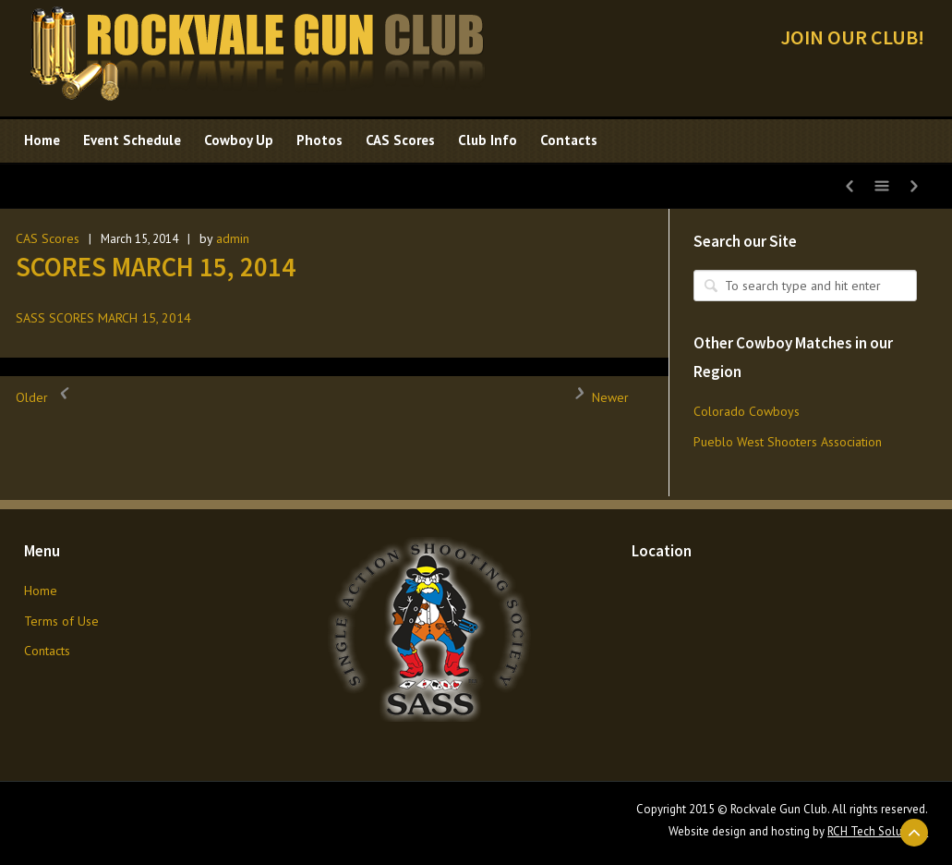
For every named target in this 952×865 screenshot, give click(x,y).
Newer (596, 397)
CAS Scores (47, 238)
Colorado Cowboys (746, 411)
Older (46, 397)
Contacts (47, 650)
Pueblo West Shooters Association (787, 441)
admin (232, 238)
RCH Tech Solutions (877, 831)
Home (40, 590)
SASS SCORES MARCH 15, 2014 (103, 318)
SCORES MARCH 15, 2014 (155, 267)
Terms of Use (61, 621)
